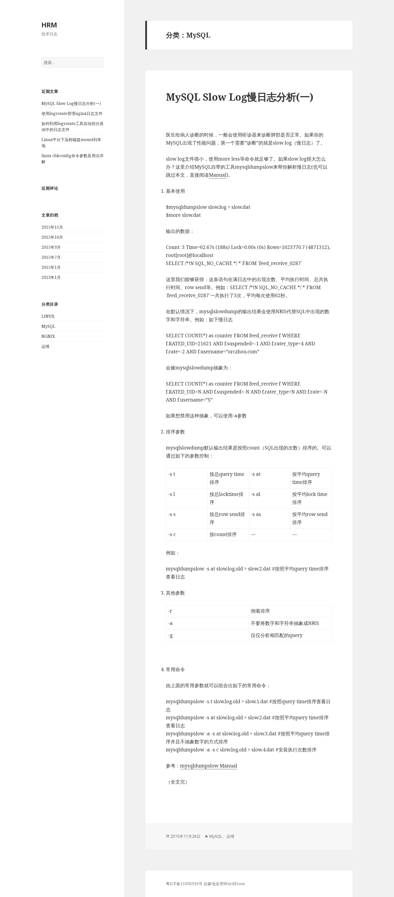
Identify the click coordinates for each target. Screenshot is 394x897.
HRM (49, 24)
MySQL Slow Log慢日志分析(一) (71, 103)
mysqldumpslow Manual (208, 765)
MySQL (48, 326)
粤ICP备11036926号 (184, 883)
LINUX (48, 316)
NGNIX (48, 336)
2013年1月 (51, 277)
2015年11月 (52, 227)
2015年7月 (51, 257)
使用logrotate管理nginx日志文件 (72, 113)
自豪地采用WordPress (224, 883)
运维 (45, 346)
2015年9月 (51, 247)
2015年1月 (51, 267)
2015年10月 (52, 237)
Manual (217, 175)
